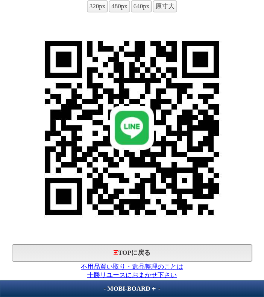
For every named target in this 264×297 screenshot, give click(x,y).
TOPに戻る (132, 252)
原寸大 (164, 6)
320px (98, 6)
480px (119, 6)
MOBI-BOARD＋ (131, 288)
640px (142, 6)
